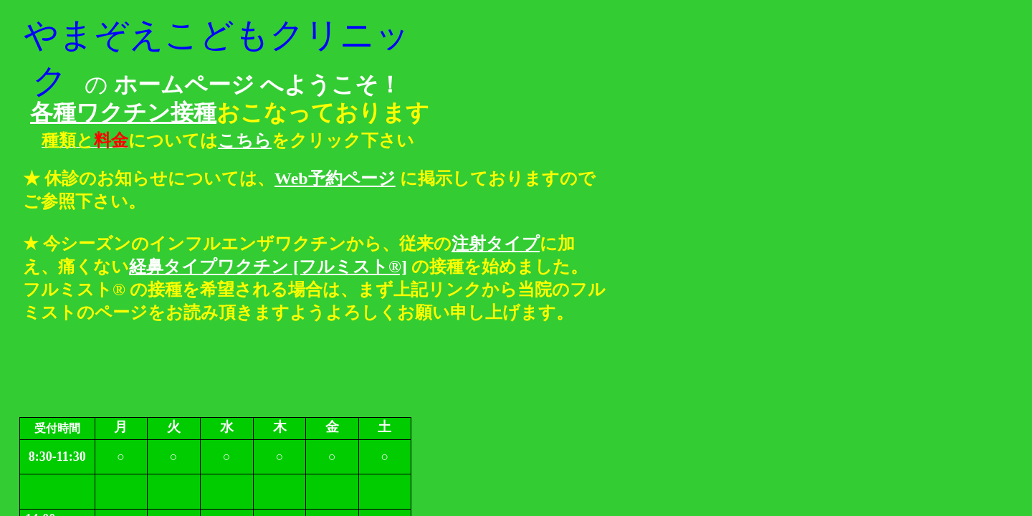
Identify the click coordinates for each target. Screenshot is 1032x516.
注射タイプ (496, 243)
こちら (245, 140)
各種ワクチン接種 (123, 112)
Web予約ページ (335, 178)
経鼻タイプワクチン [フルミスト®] (268, 266)
